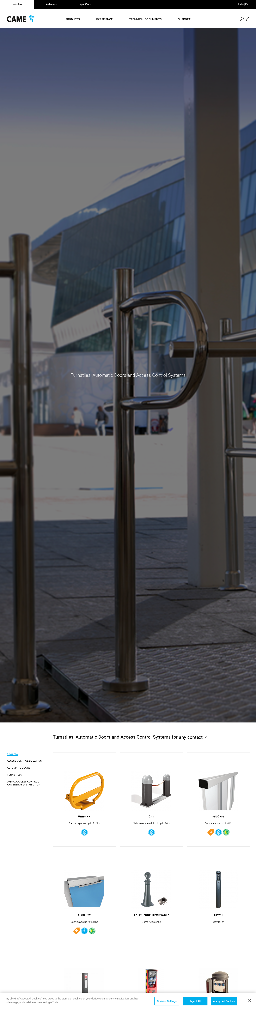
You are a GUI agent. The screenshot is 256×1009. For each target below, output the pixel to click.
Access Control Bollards (24, 760)
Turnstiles (14, 774)
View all (12, 753)
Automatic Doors (18, 767)
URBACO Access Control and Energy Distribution (23, 783)
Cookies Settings (167, 1001)
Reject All (195, 1001)
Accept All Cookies (224, 1001)
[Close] (249, 1000)
